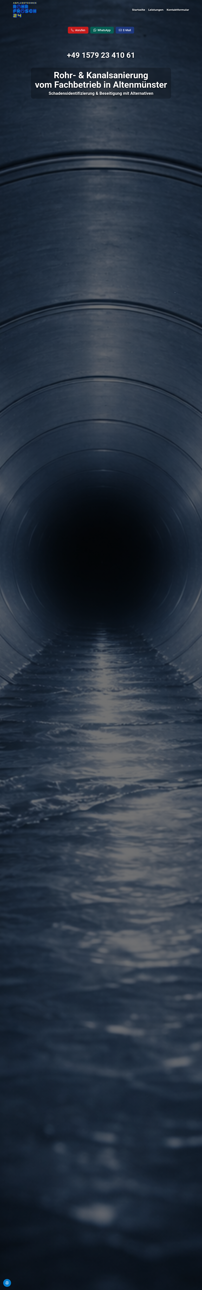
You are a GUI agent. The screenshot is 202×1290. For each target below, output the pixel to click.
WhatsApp (102, 30)
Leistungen (156, 9)
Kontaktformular (178, 9)
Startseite (139, 9)
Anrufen (78, 30)
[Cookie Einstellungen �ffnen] (7, 1283)
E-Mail (125, 30)
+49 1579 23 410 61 (101, 55)
